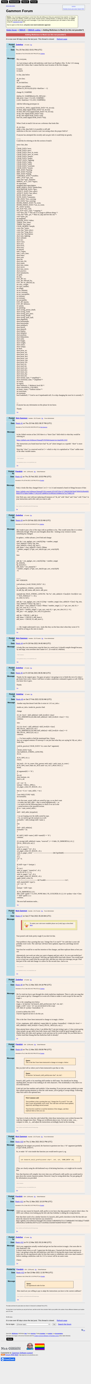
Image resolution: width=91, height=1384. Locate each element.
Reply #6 (19, 699)
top (83, 1331)
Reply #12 (19, 1243)
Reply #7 (19, 916)
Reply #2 (18, 477)
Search (25, 2)
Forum (34, 2)
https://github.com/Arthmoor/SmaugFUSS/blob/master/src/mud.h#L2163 (42, 440)
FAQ (83, 8)
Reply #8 (19, 985)
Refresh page (62, 39)
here (31, 925)
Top (17, 412)
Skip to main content (10, 5)
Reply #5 (19, 673)
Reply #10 (19, 1142)
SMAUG (22, 30)
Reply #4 (19, 643)
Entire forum (11, 30)
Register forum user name (70, 8)
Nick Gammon (43, 427)
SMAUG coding (34, 30)
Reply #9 (19, 1049)
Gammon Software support (22, 1353)
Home (4, 2)
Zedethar (42, 53)
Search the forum (64, 1325)
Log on (73, 6)
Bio (31, 44)
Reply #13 (20, 1273)
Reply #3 (19, 520)
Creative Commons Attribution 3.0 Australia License (46, 1336)
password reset (17, 22)
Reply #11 (19, 1202)
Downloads (14, 2)
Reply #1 (19, 423)
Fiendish (42, 480)
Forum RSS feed (11, 1355)
